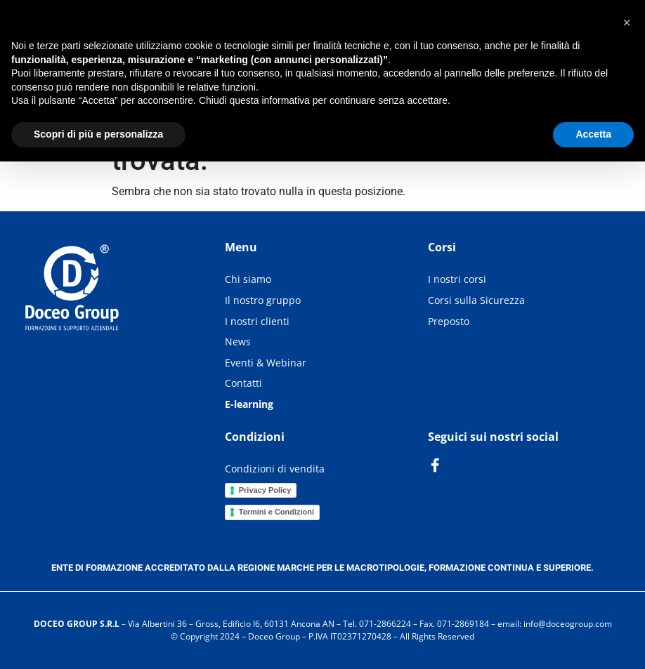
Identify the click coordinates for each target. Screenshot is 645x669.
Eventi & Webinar (265, 362)
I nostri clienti (257, 321)
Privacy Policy (265, 490)
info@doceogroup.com (567, 624)
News (238, 341)
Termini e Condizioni (276, 512)
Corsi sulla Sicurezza (476, 300)
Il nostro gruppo (263, 300)
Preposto (448, 321)
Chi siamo (248, 279)
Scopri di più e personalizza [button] (98, 134)
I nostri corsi (457, 279)
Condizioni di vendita (275, 468)
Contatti (243, 383)
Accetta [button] (593, 134)
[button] (626, 22)
